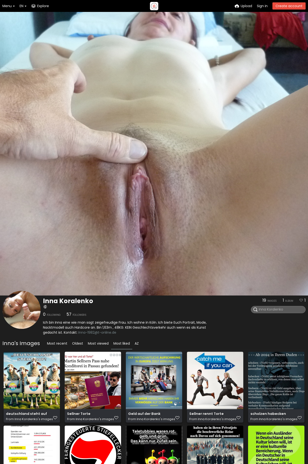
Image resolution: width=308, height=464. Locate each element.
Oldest (77, 343)
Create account (289, 6)
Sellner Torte (78, 416)
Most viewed (98, 343)
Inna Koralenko (68, 301)
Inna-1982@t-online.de (97, 332)
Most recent (57, 343)
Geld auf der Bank (143, 416)
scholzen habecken (267, 416)
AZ (137, 343)
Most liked (121, 343)
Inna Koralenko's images (34, 421)
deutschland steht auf (25, 416)
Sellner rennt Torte (205, 416)
